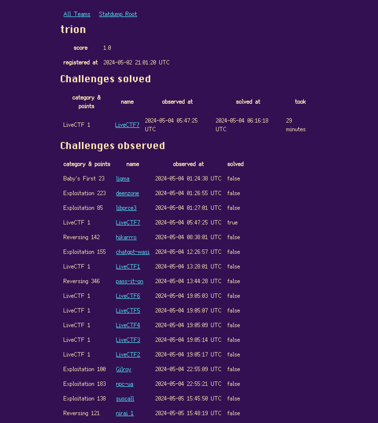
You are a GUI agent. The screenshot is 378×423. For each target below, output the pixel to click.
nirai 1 (125, 412)
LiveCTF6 (128, 295)
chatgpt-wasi (133, 251)
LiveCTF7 (127, 124)
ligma (123, 178)
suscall (125, 398)
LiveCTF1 (128, 266)
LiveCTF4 (128, 324)
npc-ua (125, 383)
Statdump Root (118, 13)
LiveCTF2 (128, 354)
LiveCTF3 (128, 339)
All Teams (77, 13)
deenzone (127, 192)
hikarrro (126, 236)
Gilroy (123, 368)
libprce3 (126, 207)
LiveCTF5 (128, 310)
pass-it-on (129, 280)
